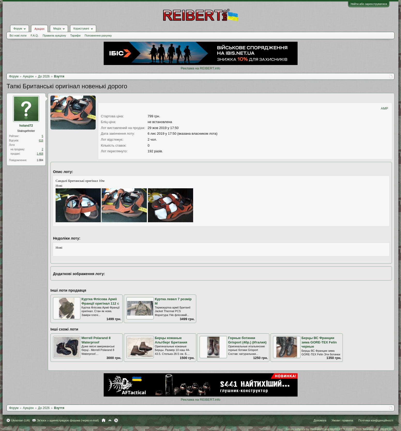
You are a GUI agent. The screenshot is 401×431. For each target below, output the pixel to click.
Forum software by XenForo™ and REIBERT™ (339, 429)
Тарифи (75, 35)
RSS (116, 420)
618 (41, 140)
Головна (103, 420)
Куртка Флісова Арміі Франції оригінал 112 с (100, 301)
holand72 (26, 125)
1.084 (40, 160)
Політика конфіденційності (375, 420)
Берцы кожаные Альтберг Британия (171, 340)
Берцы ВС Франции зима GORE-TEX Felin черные (319, 342)
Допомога (320, 420)
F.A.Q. (35, 35)
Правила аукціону (54, 35)
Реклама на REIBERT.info (200, 68)
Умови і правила (342, 420)
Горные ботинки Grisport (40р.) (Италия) (247, 340)
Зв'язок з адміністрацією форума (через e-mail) (68, 420)
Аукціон (39, 28)
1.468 (40, 153)
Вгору (110, 420)
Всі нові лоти (18, 35)
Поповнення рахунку (98, 35)
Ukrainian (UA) (20, 420)
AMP (384, 108)
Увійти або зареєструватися (368, 3)
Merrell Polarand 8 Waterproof (96, 340)
